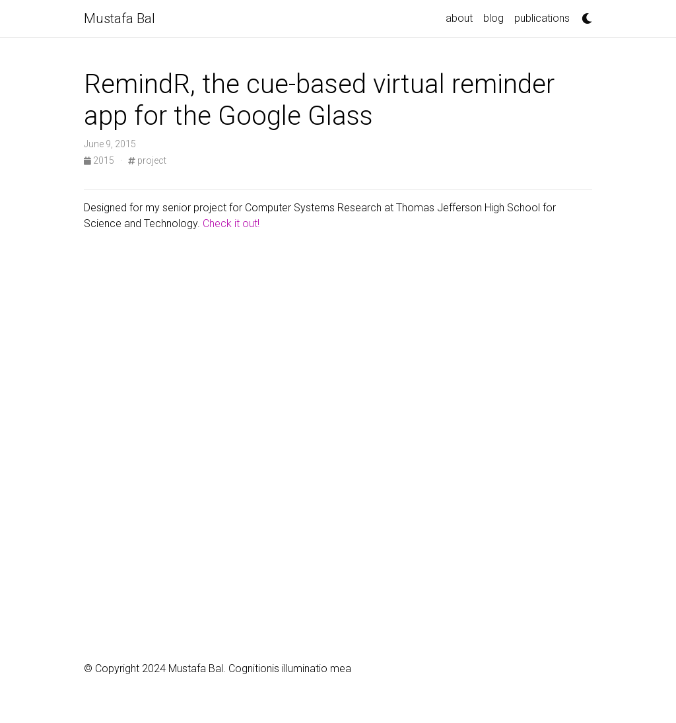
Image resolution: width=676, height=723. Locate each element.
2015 (100, 160)
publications (542, 18)
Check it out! (231, 223)
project (147, 160)
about (459, 18)
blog (493, 18)
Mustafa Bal (119, 18)
